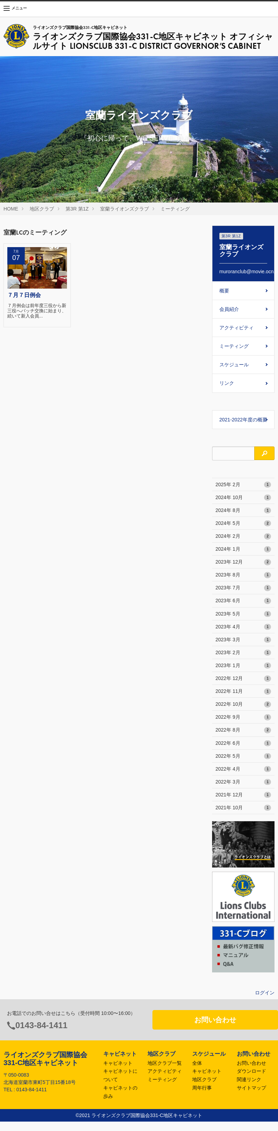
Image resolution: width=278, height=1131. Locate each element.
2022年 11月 (243, 691)
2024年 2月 (243, 536)
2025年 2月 (243, 485)
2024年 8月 (243, 510)
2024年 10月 (243, 498)
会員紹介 (229, 309)
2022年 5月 (243, 756)
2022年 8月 (243, 730)
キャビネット (118, 1063)
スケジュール (234, 364)
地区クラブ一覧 (165, 1063)
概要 (224, 290)
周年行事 (202, 1088)
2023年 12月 (243, 562)
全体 (197, 1063)
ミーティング (175, 209)
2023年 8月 (243, 575)
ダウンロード (251, 1071)
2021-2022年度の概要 (243, 419)
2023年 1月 (243, 666)
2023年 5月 (243, 614)
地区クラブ (42, 209)
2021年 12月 (243, 795)
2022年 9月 (243, 717)
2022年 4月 (243, 769)
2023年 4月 (243, 627)
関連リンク (249, 1079)
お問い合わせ (215, 1020)
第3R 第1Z (77, 209)
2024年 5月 (243, 523)
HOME (10, 209)
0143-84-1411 (41, 1025)
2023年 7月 (243, 588)
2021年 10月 (243, 808)
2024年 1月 (243, 549)
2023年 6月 (243, 601)
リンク (226, 383)
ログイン (265, 992)
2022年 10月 (243, 704)
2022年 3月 (243, 782)
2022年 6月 (243, 743)
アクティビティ (236, 327)
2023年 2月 (243, 653)
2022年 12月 (243, 678)
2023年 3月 (243, 640)
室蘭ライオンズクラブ (124, 209)
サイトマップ (251, 1088)
